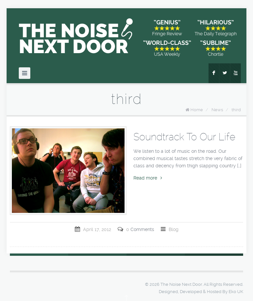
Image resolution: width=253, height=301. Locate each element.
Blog (174, 229)
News (217, 109)
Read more (147, 178)
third (236, 109)
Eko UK (236, 291)
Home (196, 109)
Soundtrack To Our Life (184, 137)
